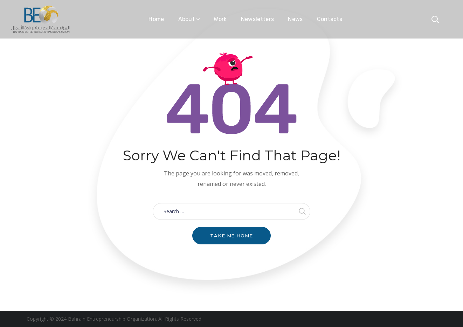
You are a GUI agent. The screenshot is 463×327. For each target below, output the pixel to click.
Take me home (231, 235)
